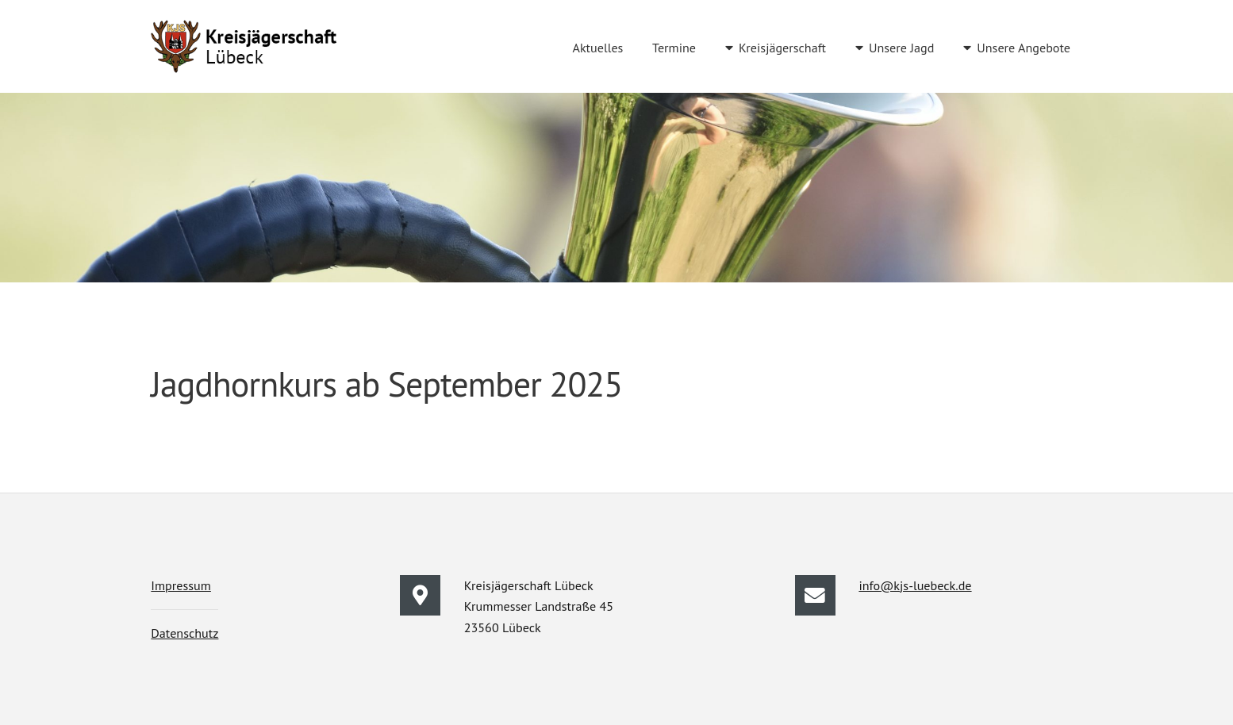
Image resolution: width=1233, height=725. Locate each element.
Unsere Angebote (1023, 48)
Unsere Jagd (901, 48)
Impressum (181, 585)
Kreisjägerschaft (782, 48)
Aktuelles (597, 48)
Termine (674, 48)
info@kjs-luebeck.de (914, 585)
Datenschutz (184, 633)
